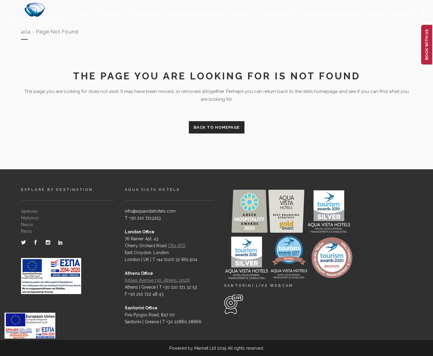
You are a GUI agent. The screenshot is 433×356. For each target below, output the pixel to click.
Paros (26, 231)
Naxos (27, 224)
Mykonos (30, 218)
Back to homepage (217, 127)
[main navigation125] (30, 327)
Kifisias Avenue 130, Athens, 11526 (157, 280)
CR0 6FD (177, 245)
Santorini (29, 211)
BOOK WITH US (427, 44)
